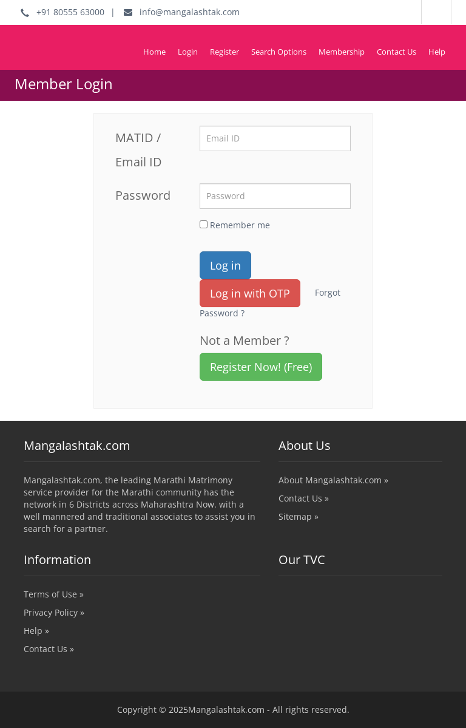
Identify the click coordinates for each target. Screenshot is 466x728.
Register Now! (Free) (261, 366)
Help (436, 51)
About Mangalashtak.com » (333, 480)
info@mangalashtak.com (182, 12)
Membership (342, 51)
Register (224, 51)
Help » (36, 630)
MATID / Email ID (138, 149)
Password (143, 195)
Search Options (278, 51)
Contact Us (396, 51)
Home (154, 51)
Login (188, 51)
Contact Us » (304, 498)
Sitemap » (299, 516)
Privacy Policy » (54, 612)
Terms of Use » (54, 594)
